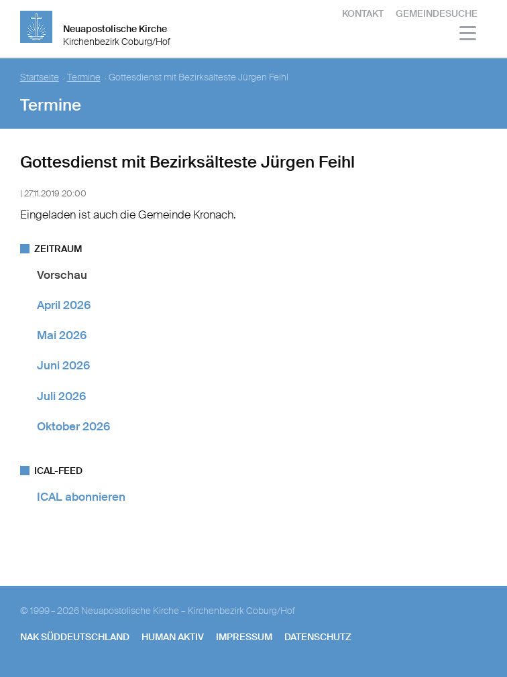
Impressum (244, 637)
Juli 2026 (61, 396)
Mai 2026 (62, 335)
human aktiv (173, 637)
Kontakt (363, 13)
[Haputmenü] (468, 35)
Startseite (39, 77)
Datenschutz (317, 637)
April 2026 (64, 305)
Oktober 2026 (73, 426)
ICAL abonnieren (81, 496)
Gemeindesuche (436, 13)
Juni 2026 (63, 365)
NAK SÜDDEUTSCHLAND (74, 637)
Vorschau (62, 274)
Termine (84, 77)
